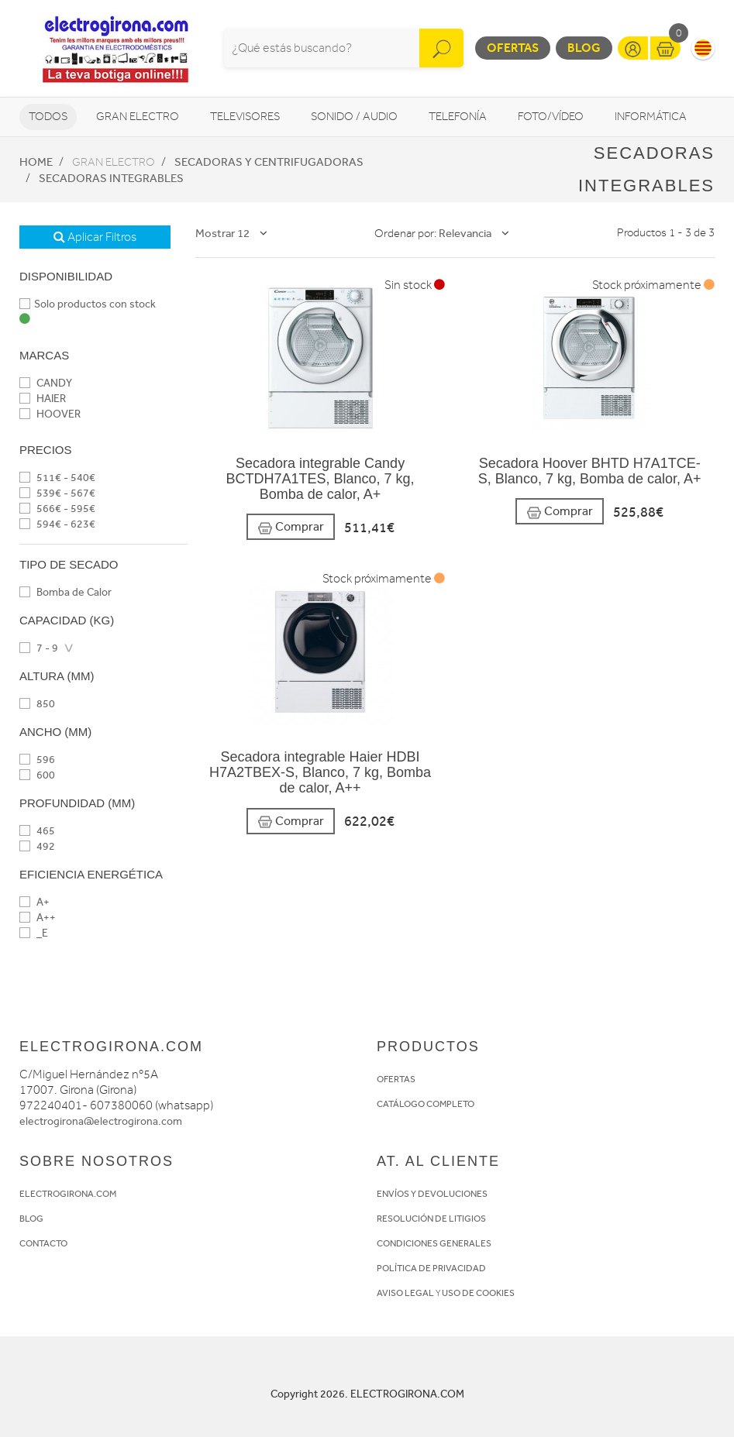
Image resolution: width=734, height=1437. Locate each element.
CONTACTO (43, 1243)
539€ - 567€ (57, 493)
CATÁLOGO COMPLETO (425, 1103)
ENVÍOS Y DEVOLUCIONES (432, 1193)
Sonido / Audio (354, 116)
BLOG (31, 1218)
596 (37, 759)
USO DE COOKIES (478, 1292)
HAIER (42, 398)
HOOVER (50, 414)
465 (37, 830)
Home (36, 162)
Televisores (245, 116)
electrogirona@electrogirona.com (100, 1121)
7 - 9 (38, 648)
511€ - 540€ (57, 477)
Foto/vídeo (551, 116)
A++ (37, 917)
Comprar (290, 527)
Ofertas (513, 47)
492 (37, 846)
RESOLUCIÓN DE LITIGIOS (431, 1218)
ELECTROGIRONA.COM (67, 1193)
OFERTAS (396, 1079)
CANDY (45, 383)
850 (37, 703)
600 (37, 775)
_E (33, 933)
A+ (34, 902)
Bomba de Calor (65, 592)
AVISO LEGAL (405, 1292)
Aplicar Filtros (94, 237)
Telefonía (458, 116)
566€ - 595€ (57, 508)
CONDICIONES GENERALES (434, 1243)
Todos (48, 116)
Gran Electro (137, 116)
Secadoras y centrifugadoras (269, 162)
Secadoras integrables (111, 178)
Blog (584, 47)
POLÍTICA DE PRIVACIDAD (431, 1268)
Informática (651, 116)
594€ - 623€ (57, 524)
